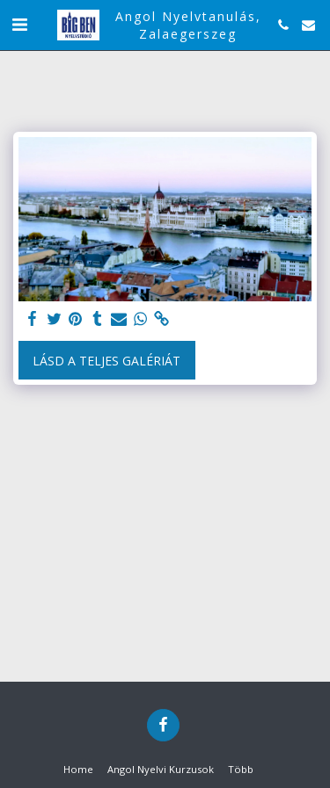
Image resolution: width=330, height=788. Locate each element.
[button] (19, 24)
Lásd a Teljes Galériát (106, 360)
